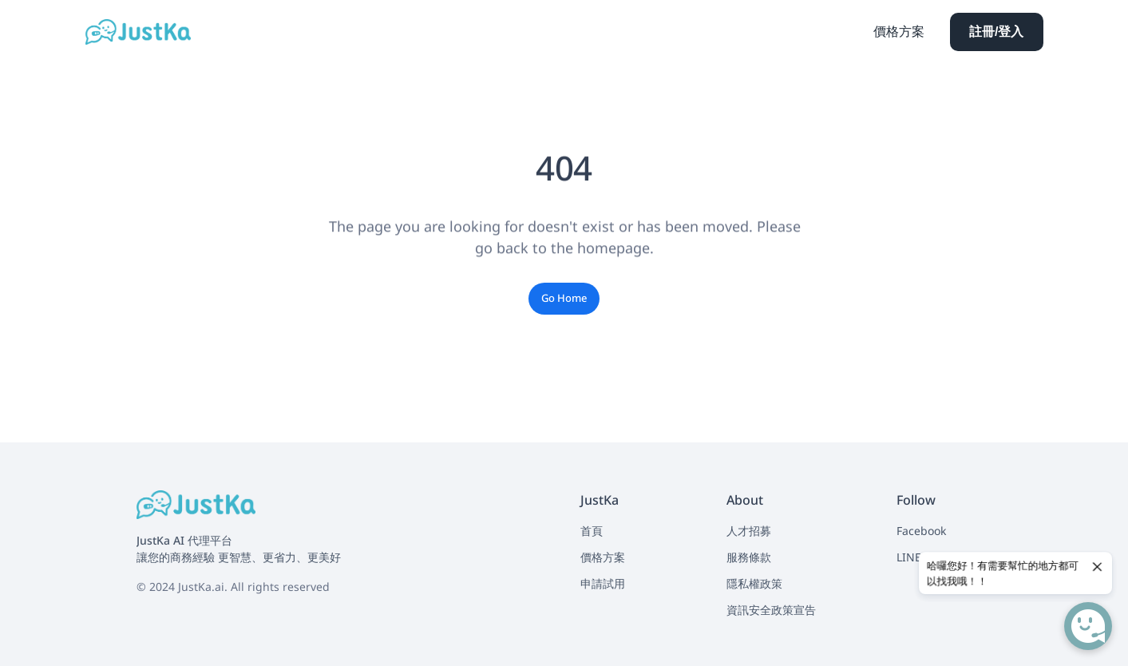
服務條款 (748, 557)
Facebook (921, 530)
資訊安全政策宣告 (771, 609)
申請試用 (602, 583)
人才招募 (748, 530)
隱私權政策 (754, 583)
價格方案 (602, 557)
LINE (908, 557)
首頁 (591, 530)
